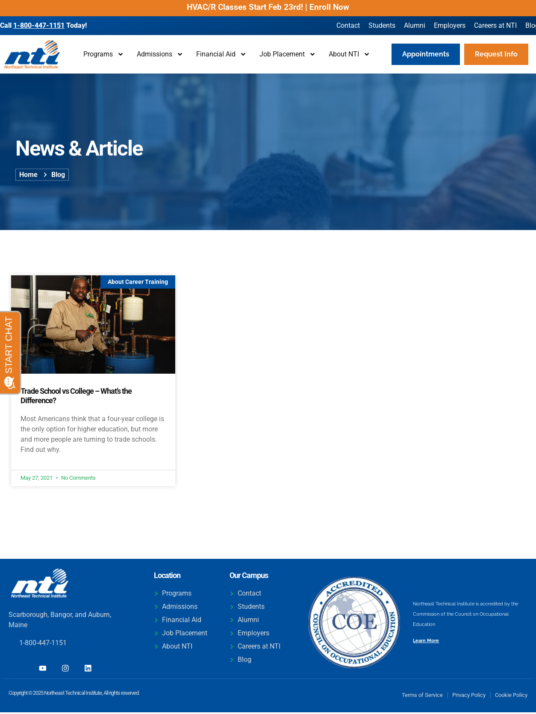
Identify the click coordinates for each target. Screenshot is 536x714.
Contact (348, 25)
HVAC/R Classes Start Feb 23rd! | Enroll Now (268, 7)
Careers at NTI (495, 25)
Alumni (414, 25)
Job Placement (287, 54)
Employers (449, 25)
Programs (103, 54)
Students (381, 25)
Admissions (160, 54)
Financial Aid (221, 54)
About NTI (349, 54)
